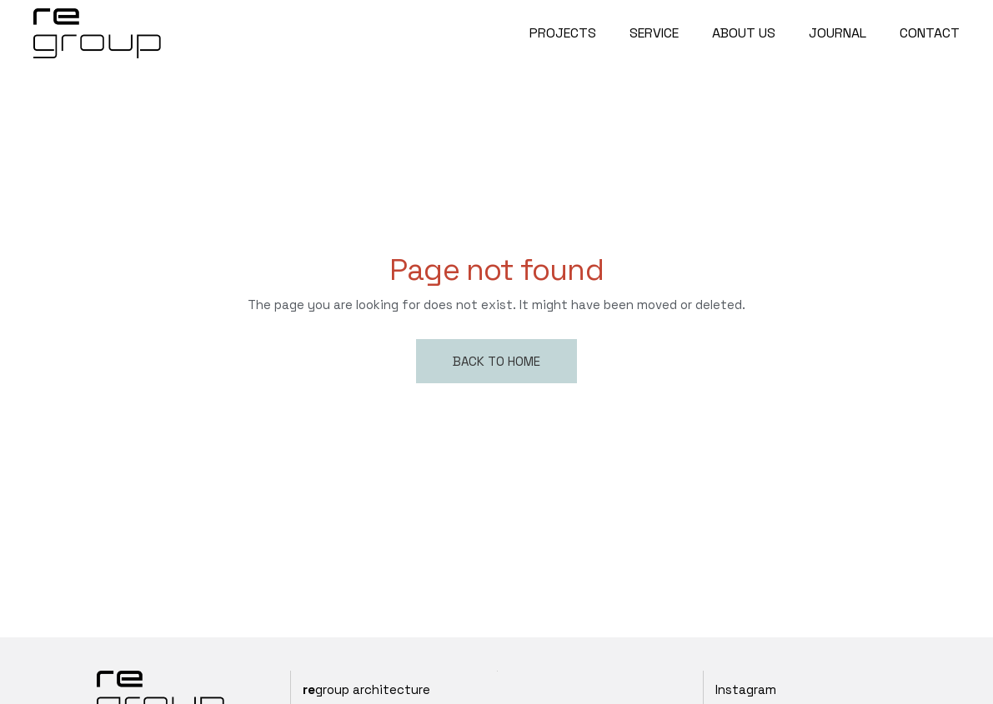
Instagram (745, 689)
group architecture (366, 689)
